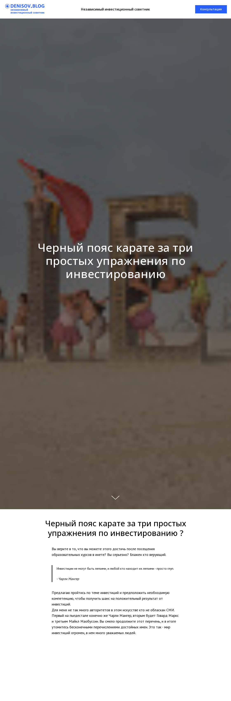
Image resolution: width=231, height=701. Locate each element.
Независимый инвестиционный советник (115, 9)
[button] (211, 9)
